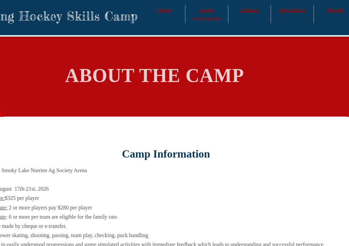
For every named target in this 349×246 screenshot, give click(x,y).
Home (163, 9)
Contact (249, 9)
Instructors (292, 9)
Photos (335, 9)
